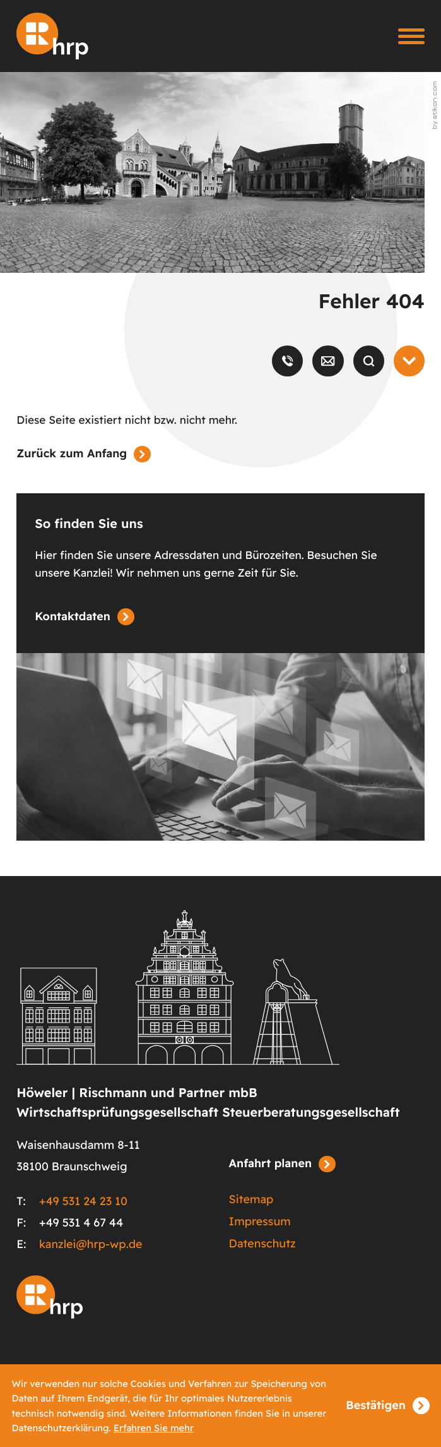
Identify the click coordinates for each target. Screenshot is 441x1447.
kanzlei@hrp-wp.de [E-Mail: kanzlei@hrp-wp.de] (91, 1244)
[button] (287, 360)
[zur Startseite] (52, 36)
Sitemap (251, 1199)
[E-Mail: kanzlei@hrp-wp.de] (327, 360)
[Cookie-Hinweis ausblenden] (387, 1406)
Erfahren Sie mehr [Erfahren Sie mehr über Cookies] (154, 1428)
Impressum (260, 1221)
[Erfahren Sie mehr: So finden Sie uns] (84, 617)
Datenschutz (262, 1244)
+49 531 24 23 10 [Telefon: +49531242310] (83, 1201)
